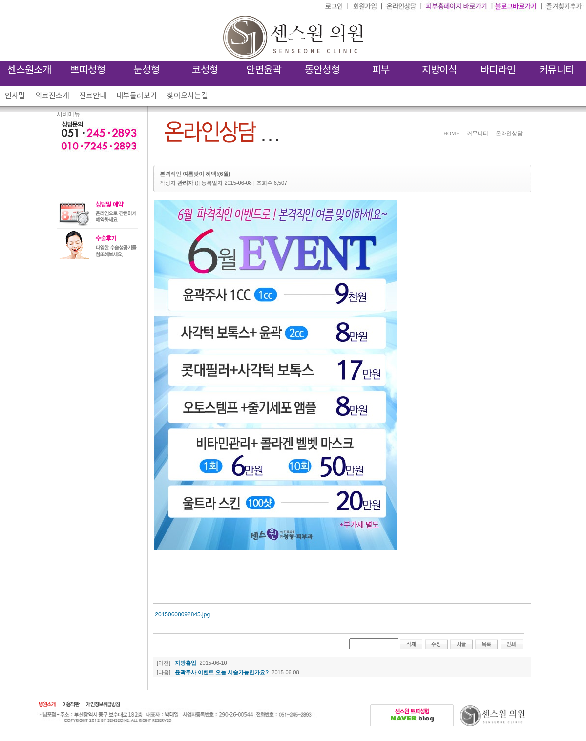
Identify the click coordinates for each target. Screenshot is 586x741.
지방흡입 (185, 663)
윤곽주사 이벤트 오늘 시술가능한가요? (222, 672)
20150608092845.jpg (182, 614)
